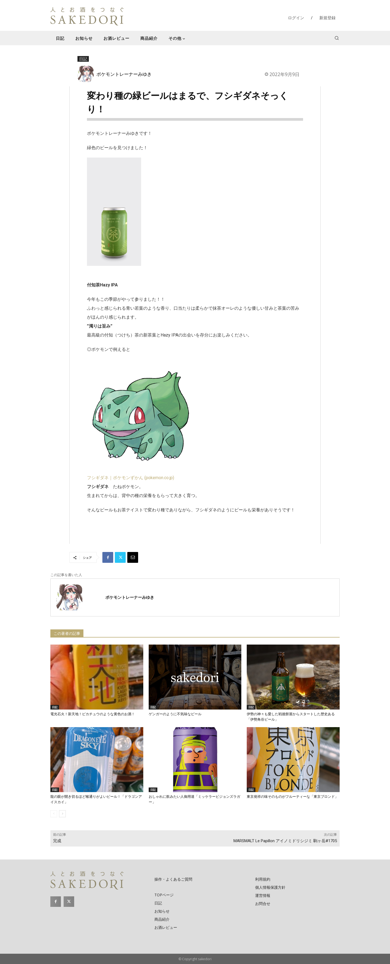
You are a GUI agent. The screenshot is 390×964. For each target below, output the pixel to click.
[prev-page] (53, 813)
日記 (83, 59)
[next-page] (62, 813)
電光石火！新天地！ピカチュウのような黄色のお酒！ (92, 714)
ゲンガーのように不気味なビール (175, 714)
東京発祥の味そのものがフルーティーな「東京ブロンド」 (292, 797)
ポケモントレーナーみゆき (124, 74)
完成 (57, 840)
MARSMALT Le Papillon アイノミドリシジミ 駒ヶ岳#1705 (285, 840)
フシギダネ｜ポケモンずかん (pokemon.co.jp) (130, 477)
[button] (337, 38)
